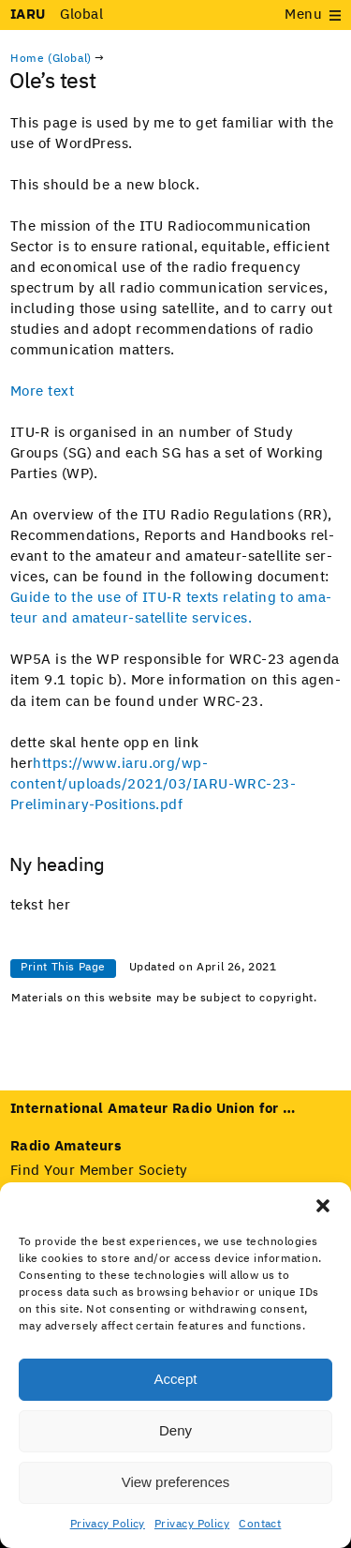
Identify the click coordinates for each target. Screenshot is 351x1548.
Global (56, 15)
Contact (260, 1524)
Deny (175, 1430)
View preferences (176, 1482)
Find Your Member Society (99, 1171)
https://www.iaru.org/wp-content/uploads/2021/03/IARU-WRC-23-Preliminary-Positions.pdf (153, 784)
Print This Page (63, 967)
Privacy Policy (107, 1524)
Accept (175, 1379)
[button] (323, 1205)
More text (42, 391)
